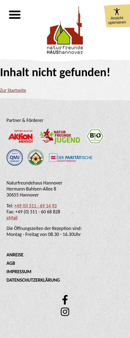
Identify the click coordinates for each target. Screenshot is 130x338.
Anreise (15, 255)
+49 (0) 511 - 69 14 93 (35, 206)
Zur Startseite (13, 90)
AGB (11, 263)
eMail (12, 218)
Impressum (19, 272)
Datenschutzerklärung (33, 280)
